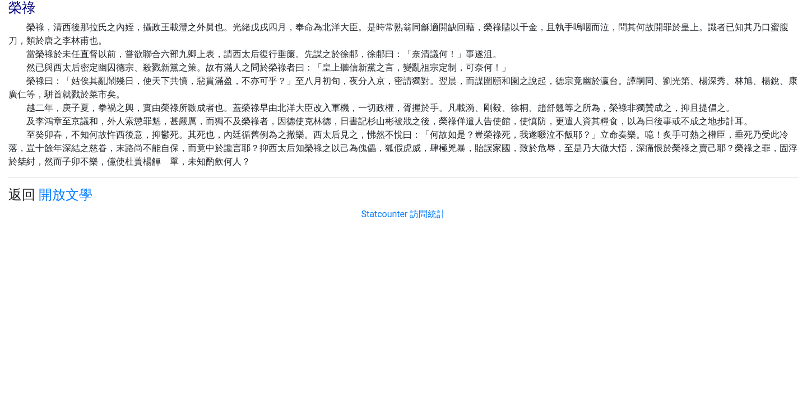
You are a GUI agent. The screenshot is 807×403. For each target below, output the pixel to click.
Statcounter (384, 214)
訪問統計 (428, 214)
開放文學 (65, 195)
